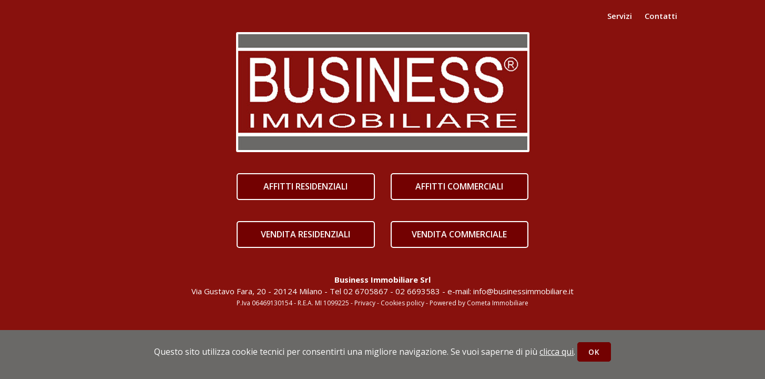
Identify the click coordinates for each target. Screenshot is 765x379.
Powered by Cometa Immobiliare (479, 302)
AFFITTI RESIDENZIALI (305, 186)
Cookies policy (402, 302)
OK (593, 352)
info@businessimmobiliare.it (523, 291)
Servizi (619, 16)
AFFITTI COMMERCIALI (459, 186)
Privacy (364, 302)
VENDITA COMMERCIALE (459, 234)
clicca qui (556, 351)
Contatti (661, 16)
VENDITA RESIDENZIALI (305, 234)
